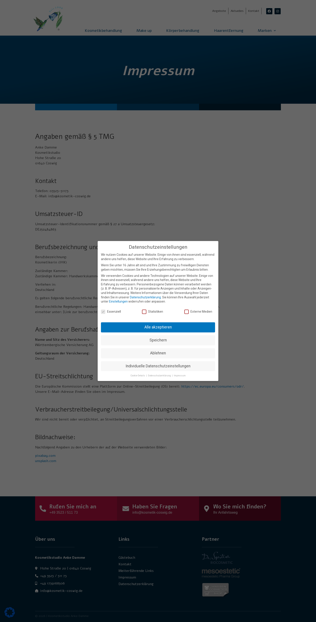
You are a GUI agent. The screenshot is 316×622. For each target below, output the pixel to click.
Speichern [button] (158, 337)
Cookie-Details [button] (138, 373)
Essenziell (111, 309)
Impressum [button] (180, 373)
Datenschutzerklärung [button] (160, 373)
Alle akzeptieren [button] (158, 325)
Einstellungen (118, 299)
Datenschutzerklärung (145, 295)
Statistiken (152, 309)
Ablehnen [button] (158, 350)
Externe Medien (198, 309)
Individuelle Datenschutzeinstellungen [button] (158, 363)
